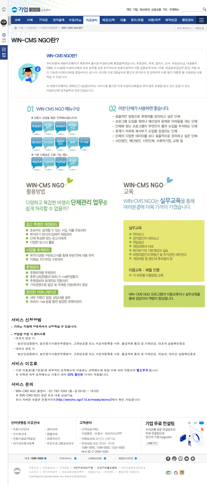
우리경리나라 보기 (189, 423)
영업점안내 (49, 467)
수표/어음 (75, 20)
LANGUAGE (95, 458)
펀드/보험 (137, 20)
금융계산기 (53, 438)
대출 (123, 20)
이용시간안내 (21, 429)
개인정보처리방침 (83, 467)
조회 (17, 20)
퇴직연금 (171, 20)
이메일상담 (88, 438)
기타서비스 (65, 458)
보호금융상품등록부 (73, 471)
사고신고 (34, 471)
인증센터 (45, 10)
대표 (34, 458)
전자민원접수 (50, 471)
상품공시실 (94, 471)
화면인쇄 (199, 28)
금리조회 (52, 429)
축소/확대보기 (184, 28)
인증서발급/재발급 (24, 438)
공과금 (43, 20)
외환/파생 (154, 20)
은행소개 (34, 467)
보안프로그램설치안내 (60, 443)
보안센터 (109, 471)
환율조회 (52, 434)
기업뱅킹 (86, 433)
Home (15, 28)
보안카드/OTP (113, 433)
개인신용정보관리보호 (133, 467)
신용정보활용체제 (107, 467)
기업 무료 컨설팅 (201, 423)
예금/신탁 (108, 20)
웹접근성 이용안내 (129, 471)
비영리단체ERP (49, 27)
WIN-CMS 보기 (195, 423)
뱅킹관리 (188, 20)
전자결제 (58, 20)
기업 (21, 27)
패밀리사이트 (126, 458)
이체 (30, 20)
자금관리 (91, 20)
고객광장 (64, 467)
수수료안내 (19, 434)
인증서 (99, 433)
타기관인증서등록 (23, 443)
